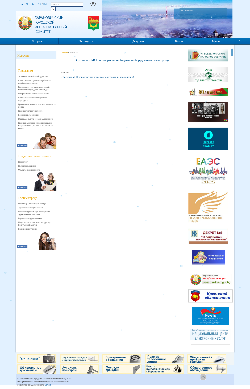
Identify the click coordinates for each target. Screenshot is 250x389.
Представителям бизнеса (34, 156)
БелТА (48, 385)
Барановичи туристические (30, 218)
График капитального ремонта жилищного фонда (37, 105)
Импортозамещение (27, 166)
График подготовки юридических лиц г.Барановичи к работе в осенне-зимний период (35, 125)
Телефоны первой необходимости (33, 76)
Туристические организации (30, 207)
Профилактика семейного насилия (33, 93)
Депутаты (138, 41)
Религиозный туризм (27, 229)
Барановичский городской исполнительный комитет (51, 24)
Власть (179, 41)
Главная (64, 52)
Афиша (215, 41)
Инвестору (23, 162)
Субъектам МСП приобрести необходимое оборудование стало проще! (123, 60)
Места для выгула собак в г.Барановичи (35, 119)
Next (229, 14)
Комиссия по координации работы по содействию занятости (34, 81)
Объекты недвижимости (29, 170)
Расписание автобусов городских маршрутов (32, 98)
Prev (177, 14)
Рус (39, 4)
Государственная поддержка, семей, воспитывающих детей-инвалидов (34, 88)
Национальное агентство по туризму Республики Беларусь (34, 223)
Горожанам (25, 70)
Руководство (87, 41)
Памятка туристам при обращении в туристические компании (34, 212)
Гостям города (27, 198)
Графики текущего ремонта (30, 111)
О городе (37, 41)
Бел (45, 4)
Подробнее (22, 145)
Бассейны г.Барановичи (28, 115)
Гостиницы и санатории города (32, 203)
